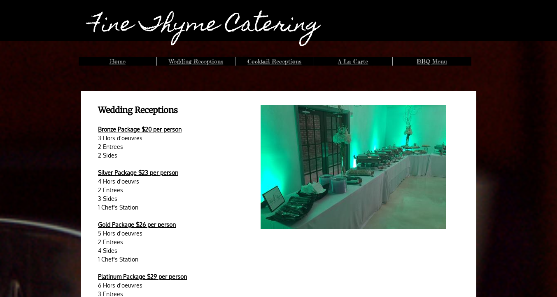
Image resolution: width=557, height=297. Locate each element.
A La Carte (353, 61)
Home (118, 61)
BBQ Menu (432, 61)
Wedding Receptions (196, 61)
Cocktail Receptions (274, 61)
